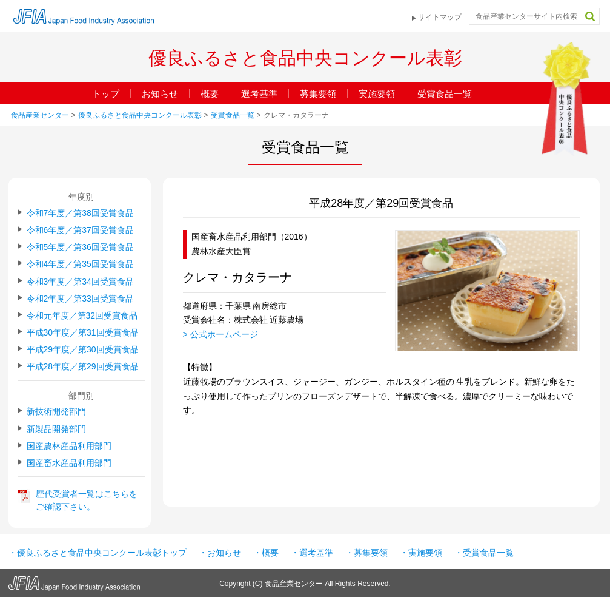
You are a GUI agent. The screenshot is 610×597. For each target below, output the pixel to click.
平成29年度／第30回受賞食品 (83, 349)
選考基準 (259, 94)
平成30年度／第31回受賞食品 (83, 332)
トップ (105, 94)
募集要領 (318, 94)
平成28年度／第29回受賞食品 (83, 366)
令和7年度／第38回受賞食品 (80, 213)
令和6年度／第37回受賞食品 (80, 230)
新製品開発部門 (56, 429)
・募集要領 (366, 553)
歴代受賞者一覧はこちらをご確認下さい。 (87, 500)
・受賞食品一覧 (484, 553)
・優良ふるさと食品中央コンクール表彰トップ (97, 553)
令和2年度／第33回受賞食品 (80, 298)
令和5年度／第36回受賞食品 (80, 247)
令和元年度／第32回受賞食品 (82, 315)
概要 (210, 94)
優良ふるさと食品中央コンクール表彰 (140, 115)
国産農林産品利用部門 (69, 446)
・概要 (266, 553)
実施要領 (377, 94)
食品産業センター (40, 115)
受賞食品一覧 (444, 94)
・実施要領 (421, 553)
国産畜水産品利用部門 (69, 463)
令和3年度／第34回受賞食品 (80, 281)
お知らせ (160, 94)
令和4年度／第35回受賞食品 (80, 264)
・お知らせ (220, 553)
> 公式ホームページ (220, 334)
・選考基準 (312, 553)
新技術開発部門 (56, 411)
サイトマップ (440, 17)
